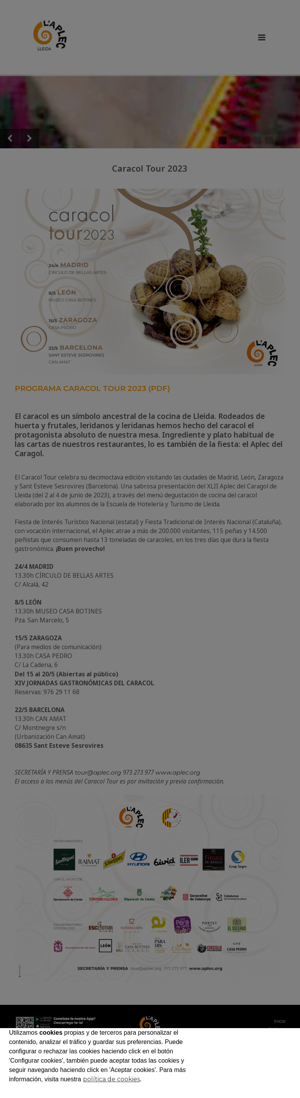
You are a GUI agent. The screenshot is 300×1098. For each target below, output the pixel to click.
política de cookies (111, 1079)
